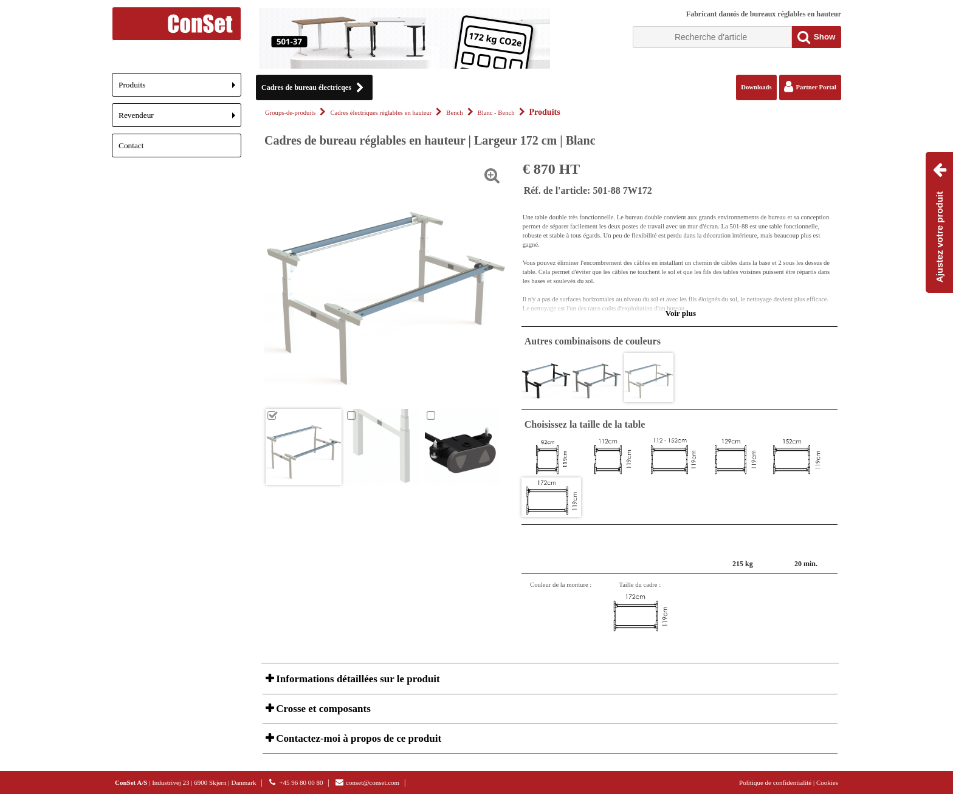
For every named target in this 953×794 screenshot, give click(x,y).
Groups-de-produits (290, 112)
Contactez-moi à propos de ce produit (357, 738)
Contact (131, 145)
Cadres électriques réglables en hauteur (381, 112)
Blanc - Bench (496, 112)
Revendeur (180, 119)
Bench (454, 112)
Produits (180, 88)
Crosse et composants (322, 708)
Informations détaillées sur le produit (357, 679)
